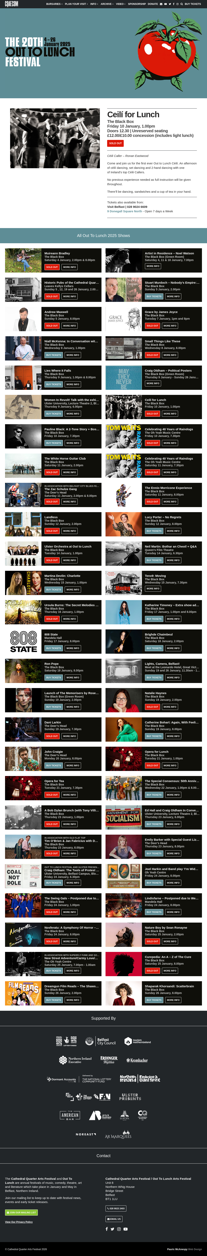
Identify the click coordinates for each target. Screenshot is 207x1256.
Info (94, 4)
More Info (69, 267)
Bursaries (54, 4)
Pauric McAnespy (184, 1248)
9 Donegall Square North (125, 211)
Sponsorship (137, 4)
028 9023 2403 (116, 1208)
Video (121, 4)
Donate (153, 4)
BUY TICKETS (53, 648)
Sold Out (115, 143)
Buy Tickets (193, 4)
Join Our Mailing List (21, 1212)
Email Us (114, 1218)
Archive (107, 4)
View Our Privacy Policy (19, 1221)
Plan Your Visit (77, 4)
